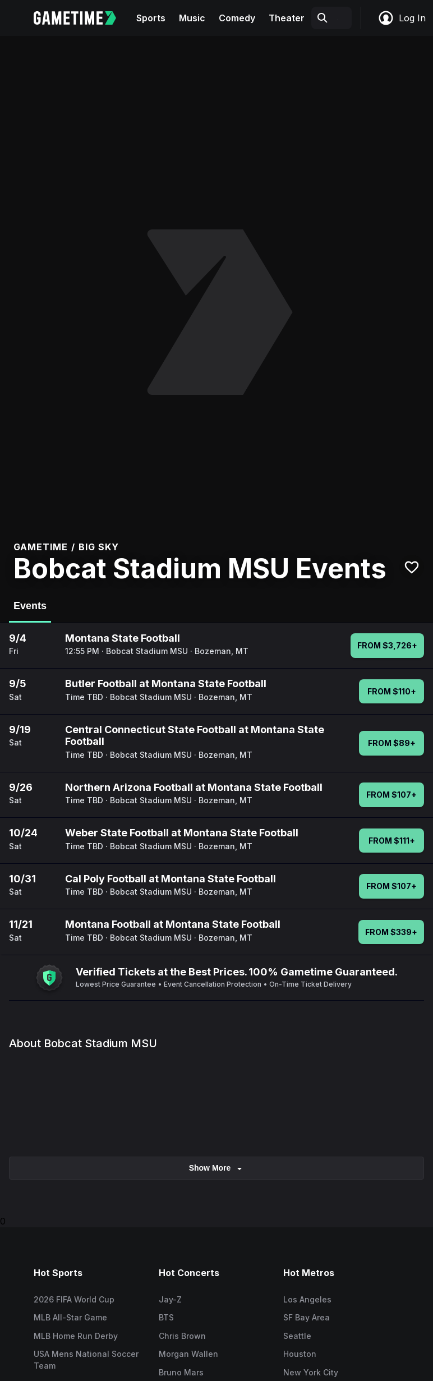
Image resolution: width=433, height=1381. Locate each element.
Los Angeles (307, 1299)
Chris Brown (182, 1336)
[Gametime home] (82, 18)
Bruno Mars (181, 1372)
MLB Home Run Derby (76, 1336)
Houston (299, 1354)
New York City (310, 1372)
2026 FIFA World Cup (74, 1299)
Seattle (297, 1336)
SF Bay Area (306, 1317)
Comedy (237, 18)
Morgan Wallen (188, 1354)
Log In (401, 18)
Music (192, 18)
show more (217, 1168)
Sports (150, 18)
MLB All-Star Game (70, 1317)
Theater (287, 18)
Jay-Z (170, 1299)
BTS (166, 1317)
